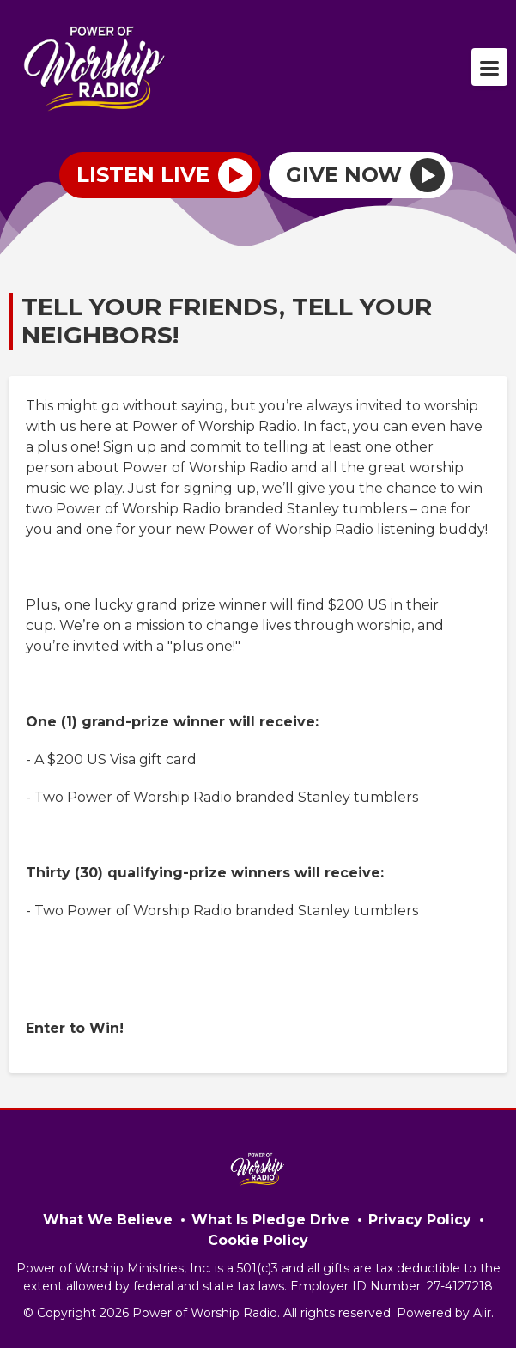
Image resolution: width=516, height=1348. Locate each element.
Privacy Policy (419, 1219)
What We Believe (108, 1219)
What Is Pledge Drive (270, 1219)
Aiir (482, 1313)
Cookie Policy (258, 1240)
